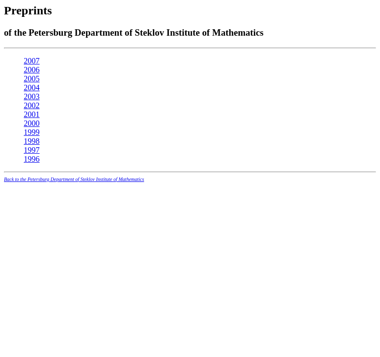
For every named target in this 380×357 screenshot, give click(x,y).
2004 (32, 87)
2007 (32, 61)
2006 (32, 69)
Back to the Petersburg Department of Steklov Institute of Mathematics (74, 179)
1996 (32, 159)
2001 (32, 114)
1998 (32, 141)
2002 (32, 105)
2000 (32, 123)
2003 (32, 96)
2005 (32, 78)
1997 (32, 150)
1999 (32, 132)
